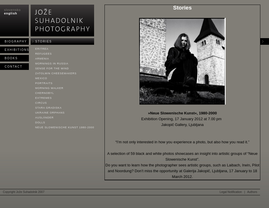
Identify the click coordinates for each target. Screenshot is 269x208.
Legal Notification (231, 192)
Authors (252, 192)
